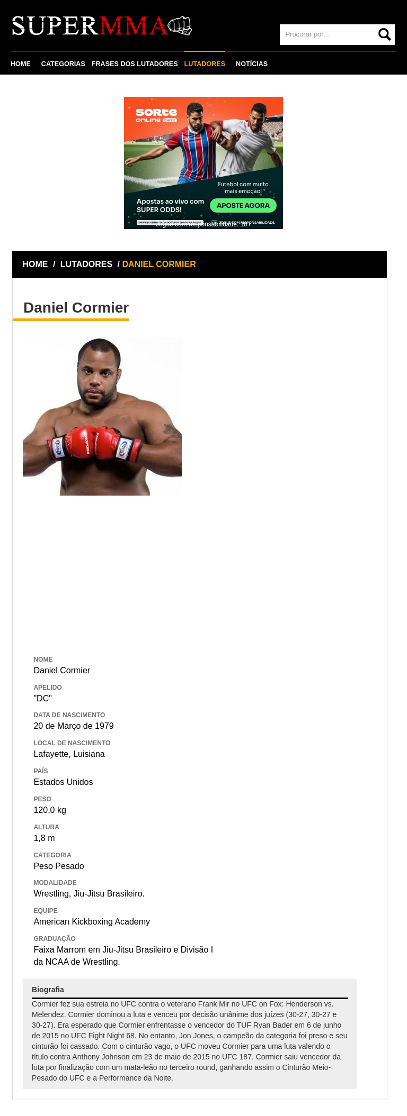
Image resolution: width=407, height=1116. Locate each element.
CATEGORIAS (63, 64)
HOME (21, 64)
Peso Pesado (58, 866)
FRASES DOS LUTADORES (135, 64)
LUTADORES (204, 64)
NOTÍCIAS (252, 64)
